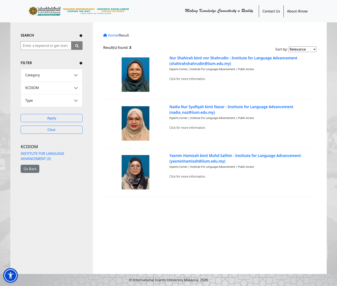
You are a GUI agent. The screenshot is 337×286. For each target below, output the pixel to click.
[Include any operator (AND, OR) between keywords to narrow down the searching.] (81, 35)
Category (32, 75)
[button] (10, 275)
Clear (51, 129)
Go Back (30, 168)
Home (110, 35)
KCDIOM (32, 87)
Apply (51, 118)
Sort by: (282, 49)
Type (29, 100)
